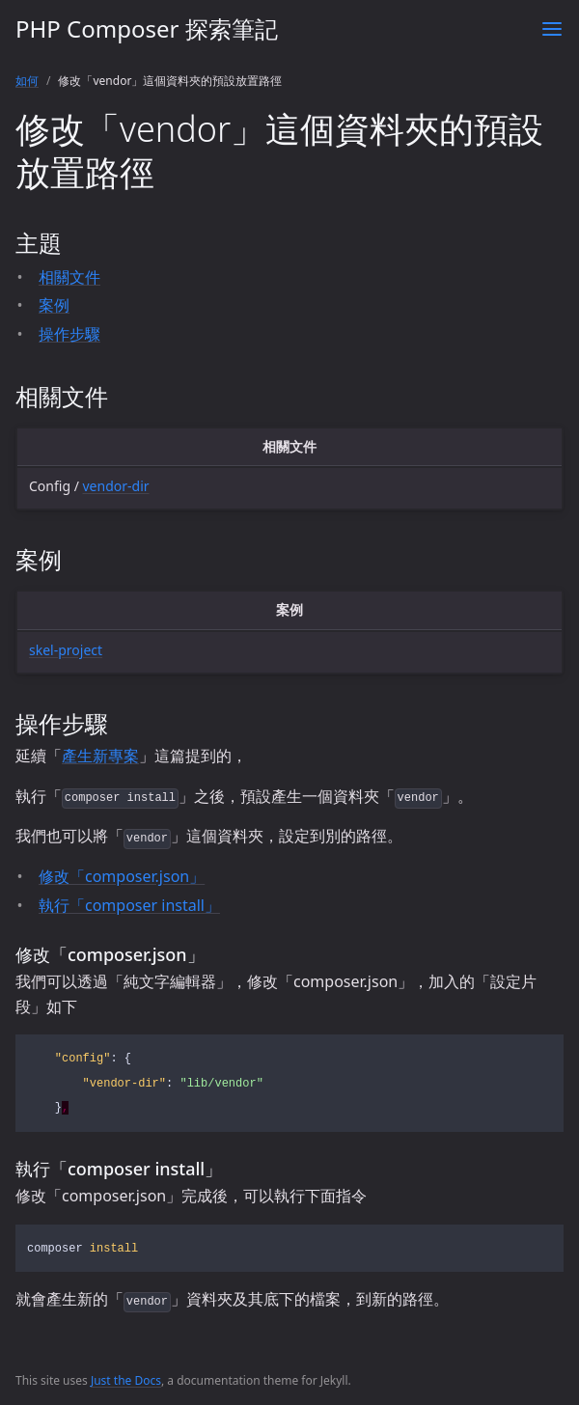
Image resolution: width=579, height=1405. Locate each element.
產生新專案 (100, 755)
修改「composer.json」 (122, 876)
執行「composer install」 (129, 905)
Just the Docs (126, 1380)
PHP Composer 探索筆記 (146, 28)
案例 (54, 305)
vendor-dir (116, 486)
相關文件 (69, 277)
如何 (27, 80)
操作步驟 (69, 333)
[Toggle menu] (552, 29)
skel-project (65, 650)
